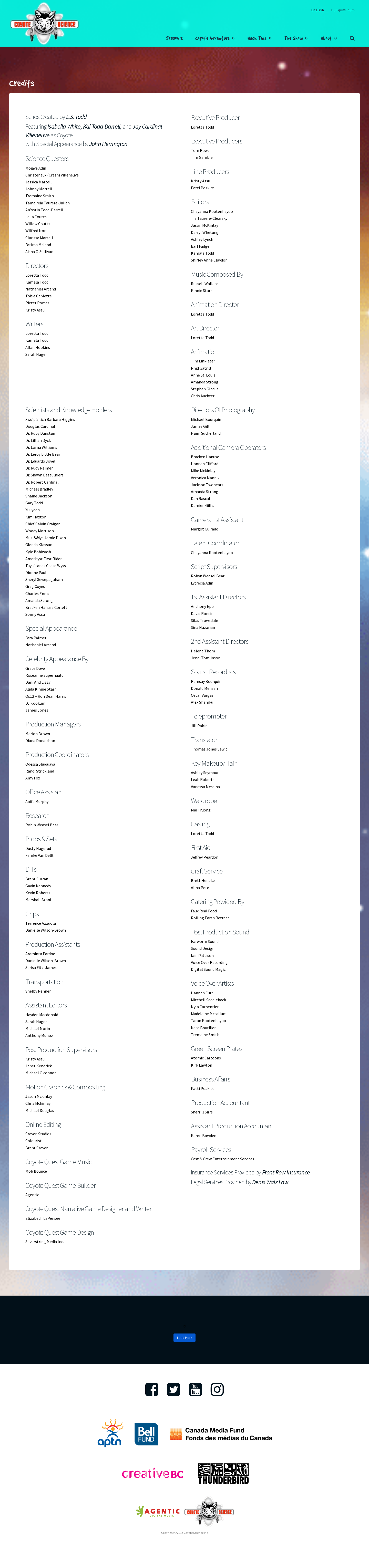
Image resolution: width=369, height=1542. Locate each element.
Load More (184, 1338)
